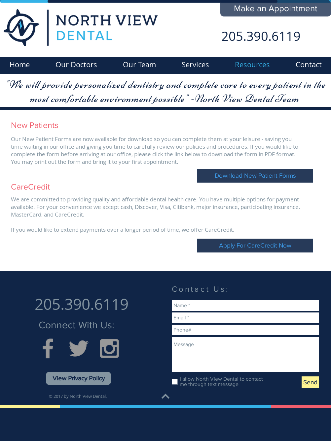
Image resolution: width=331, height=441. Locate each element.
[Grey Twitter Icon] (78, 348)
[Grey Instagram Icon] (109, 348)
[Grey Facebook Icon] (48, 348)
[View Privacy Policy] (78, 378)
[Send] (310, 382)
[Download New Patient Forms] (255, 176)
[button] (275, 8)
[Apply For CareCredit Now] (255, 245)
